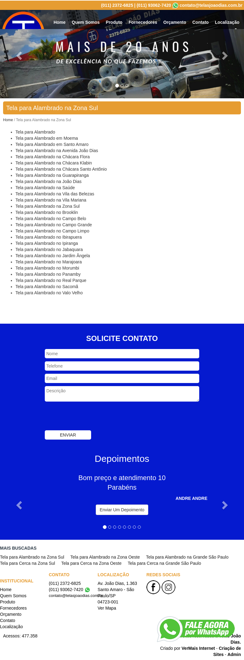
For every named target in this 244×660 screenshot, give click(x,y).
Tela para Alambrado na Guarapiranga (52, 174)
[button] (18, 502)
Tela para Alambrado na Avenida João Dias (56, 149)
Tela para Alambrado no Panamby (48, 273)
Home (59, 21)
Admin (234, 653)
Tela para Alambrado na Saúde (45, 187)
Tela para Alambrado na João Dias (48, 180)
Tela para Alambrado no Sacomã (46, 285)
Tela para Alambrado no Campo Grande (53, 224)
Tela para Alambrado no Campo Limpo (52, 230)
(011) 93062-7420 (154, 4)
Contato (200, 21)
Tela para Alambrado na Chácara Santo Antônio (61, 168)
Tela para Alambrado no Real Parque (50, 279)
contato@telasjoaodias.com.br (211, 4)
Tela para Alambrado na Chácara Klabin (53, 162)
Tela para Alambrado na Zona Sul (47, 205)
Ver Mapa (107, 607)
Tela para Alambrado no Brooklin (46, 211)
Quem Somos (85, 21)
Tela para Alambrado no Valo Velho (49, 292)
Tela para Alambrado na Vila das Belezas (54, 193)
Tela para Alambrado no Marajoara (48, 261)
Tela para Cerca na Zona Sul (27, 562)
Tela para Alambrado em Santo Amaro (52, 143)
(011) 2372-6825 (117, 4)
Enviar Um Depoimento (122, 509)
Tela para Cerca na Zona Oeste (91, 562)
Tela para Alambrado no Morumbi (47, 267)
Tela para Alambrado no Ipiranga (46, 242)
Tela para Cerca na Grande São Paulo (164, 562)
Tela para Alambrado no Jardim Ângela (52, 255)
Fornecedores (142, 21)
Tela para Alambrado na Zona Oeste (105, 556)
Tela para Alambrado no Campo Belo (50, 217)
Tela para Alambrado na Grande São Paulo (187, 556)
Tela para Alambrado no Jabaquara (49, 248)
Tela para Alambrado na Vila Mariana (50, 199)
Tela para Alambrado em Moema (46, 137)
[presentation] (92, 416)
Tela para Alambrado (35, 131)
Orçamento (174, 21)
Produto (114, 21)
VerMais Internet (198, 647)
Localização (227, 21)
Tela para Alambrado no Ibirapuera (48, 236)
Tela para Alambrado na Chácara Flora (52, 156)
